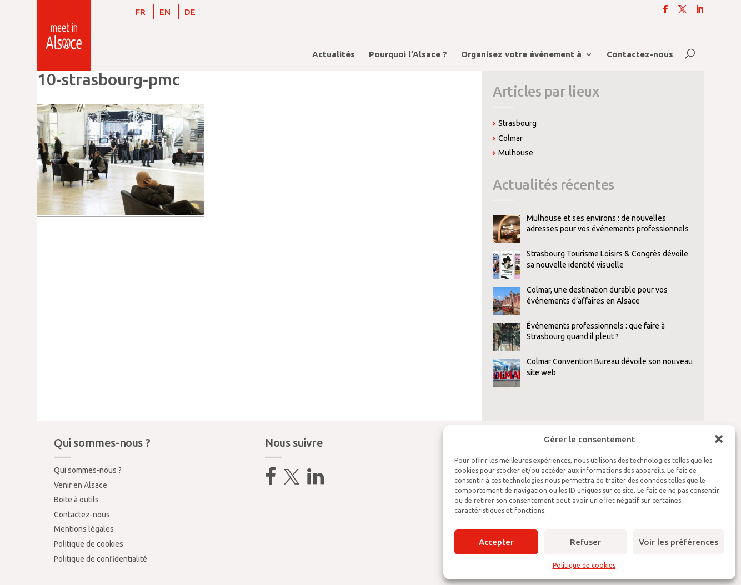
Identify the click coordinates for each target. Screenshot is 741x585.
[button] (718, 439)
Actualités (333, 55)
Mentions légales (84, 529)
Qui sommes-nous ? (88, 470)
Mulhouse (515, 152)
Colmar (510, 138)
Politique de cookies (584, 565)
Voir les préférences (678, 542)
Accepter (496, 542)
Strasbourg (517, 123)
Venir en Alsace (80, 485)
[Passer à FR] (140, 11)
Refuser (585, 542)
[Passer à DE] (190, 11)
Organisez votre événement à (521, 55)
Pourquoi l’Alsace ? (408, 55)
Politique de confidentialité (100, 558)
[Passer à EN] (165, 11)
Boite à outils (76, 499)
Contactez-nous (640, 55)
